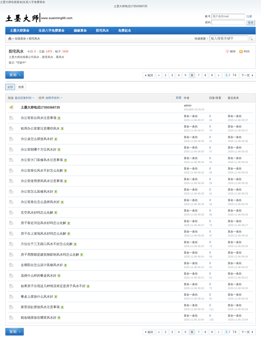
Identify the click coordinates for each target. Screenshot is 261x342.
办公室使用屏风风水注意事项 (42, 181)
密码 (208, 22)
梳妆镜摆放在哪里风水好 (38, 317)
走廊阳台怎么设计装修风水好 (42, 265)
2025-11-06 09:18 (238, 309)
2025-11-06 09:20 (238, 288)
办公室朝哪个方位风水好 (38, 149)
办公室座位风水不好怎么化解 (42, 170)
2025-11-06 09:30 (238, 183)
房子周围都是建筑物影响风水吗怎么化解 (50, 254)
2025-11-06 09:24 (238, 256)
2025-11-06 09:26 (238, 235)
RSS (247, 51)
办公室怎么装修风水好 (37, 191)
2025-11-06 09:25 (238, 246)
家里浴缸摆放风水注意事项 (40, 307)
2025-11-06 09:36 (238, 141)
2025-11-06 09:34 (238, 162)
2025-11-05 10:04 (238, 319)
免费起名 (124, 30)
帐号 (208, 16)
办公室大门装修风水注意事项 (42, 160)
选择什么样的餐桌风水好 (38, 275)
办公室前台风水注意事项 (38, 118)
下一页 (245, 75)
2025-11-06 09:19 (238, 298)
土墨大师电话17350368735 (40, 107)
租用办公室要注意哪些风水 (40, 128)
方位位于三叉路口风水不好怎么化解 (47, 244)
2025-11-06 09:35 (238, 151)
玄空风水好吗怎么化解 (37, 212)
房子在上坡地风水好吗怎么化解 (43, 233)
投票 (21, 87)
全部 (10, 87)
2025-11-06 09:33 (238, 172)
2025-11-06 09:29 (238, 193)
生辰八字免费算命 (51, 30)
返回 (150, 75)
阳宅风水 (102, 30)
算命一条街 (191, 116)
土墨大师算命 (19, 30)
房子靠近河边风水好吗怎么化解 (43, 223)
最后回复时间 (23, 98)
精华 (233, 51)
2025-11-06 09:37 (238, 120)
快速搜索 (200, 38)
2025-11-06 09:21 (238, 277)
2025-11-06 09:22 (238, 267)
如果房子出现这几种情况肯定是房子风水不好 (53, 286)
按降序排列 (52, 98)
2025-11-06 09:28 (238, 214)
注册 (249, 16)
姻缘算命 (80, 30)
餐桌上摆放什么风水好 (37, 296)
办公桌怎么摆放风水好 (37, 139)
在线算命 (20, 38)
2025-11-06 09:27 (238, 225)
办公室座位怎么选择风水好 (40, 202)
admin (187, 105)
